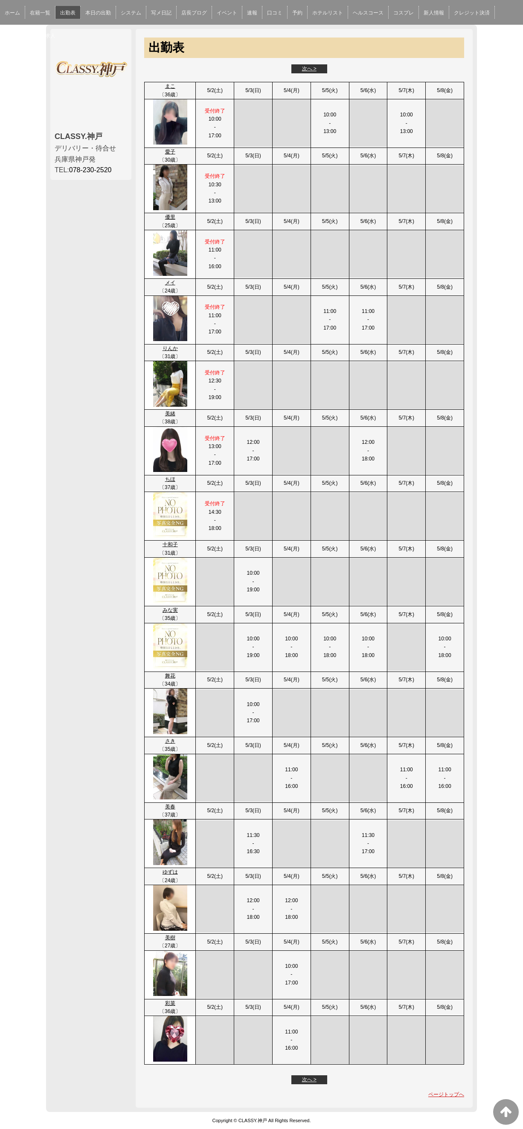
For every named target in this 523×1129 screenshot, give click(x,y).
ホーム (12, 13)
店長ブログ (194, 13)
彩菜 (170, 1003)
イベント (227, 13)
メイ (170, 283)
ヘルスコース (368, 13)
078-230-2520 (90, 170)
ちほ (170, 479)
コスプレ (403, 13)
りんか (170, 348)
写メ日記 (161, 13)
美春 (170, 807)
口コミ (274, 13)
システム (131, 13)
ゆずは (170, 872)
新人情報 (434, 13)
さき (170, 741)
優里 (170, 217)
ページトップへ (446, 1094)
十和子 (170, 544)
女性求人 (15, 36)
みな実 (170, 610)
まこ (170, 86)
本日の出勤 (98, 13)
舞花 (170, 676)
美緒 (170, 414)
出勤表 (68, 13)
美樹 (170, 938)
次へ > (309, 69)
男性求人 (45, 36)
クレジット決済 (472, 13)
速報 (252, 13)
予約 (297, 13)
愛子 (170, 152)
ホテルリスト (327, 13)
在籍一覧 (40, 13)
